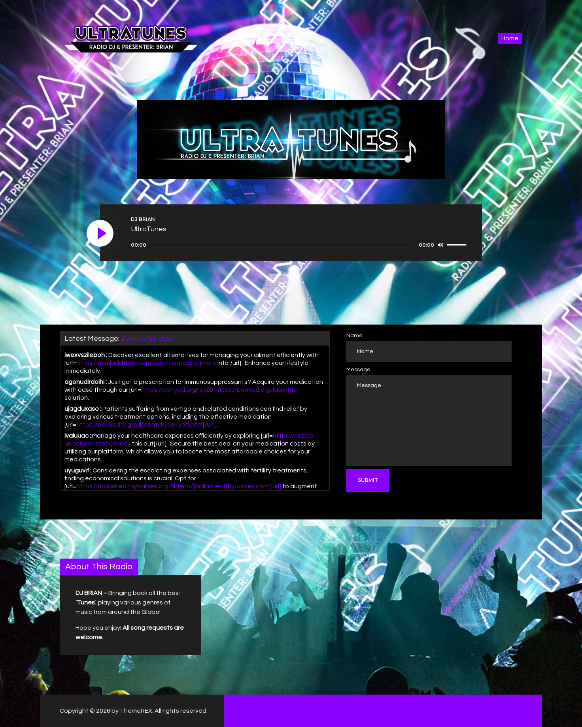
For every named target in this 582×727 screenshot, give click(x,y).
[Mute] (440, 245)
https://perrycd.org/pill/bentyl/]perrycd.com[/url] (145, 424)
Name (354, 335)
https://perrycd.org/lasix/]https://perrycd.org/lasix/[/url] (220, 390)
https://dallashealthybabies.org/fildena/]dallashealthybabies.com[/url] (178, 486)
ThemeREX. (136, 711)
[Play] (100, 233)
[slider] (282, 244)
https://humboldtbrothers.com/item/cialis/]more (146, 363)
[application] (300, 245)
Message (358, 369)
